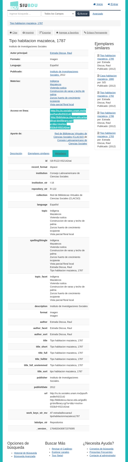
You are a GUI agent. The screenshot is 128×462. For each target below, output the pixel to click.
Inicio (98, 4)
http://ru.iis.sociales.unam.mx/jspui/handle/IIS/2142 (68, 112)
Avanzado (98, 13)
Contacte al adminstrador (103, 455)
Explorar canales (60, 452)
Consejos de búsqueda (101, 448)
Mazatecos (55, 84)
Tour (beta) (57, 455)
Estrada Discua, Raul (61, 53)
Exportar (46, 32)
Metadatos (60, 153)
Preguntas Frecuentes (101, 452)
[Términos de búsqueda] (24, 14)
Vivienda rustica (58, 87)
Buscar (83, 13)
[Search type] (58, 14)
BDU (13, 5)
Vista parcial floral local (62, 104)
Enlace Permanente (97, 32)
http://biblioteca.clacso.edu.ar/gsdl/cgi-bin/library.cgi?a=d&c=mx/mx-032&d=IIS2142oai (68, 122)
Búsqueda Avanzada (24, 456)
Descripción (16, 153)
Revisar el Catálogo (62, 448)
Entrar (113, 4)
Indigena (54, 81)
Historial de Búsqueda (25, 453)
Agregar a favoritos (69, 32)
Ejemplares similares (38, 153)
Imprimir (29, 32)
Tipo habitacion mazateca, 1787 (26, 23)
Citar (15, 32)
